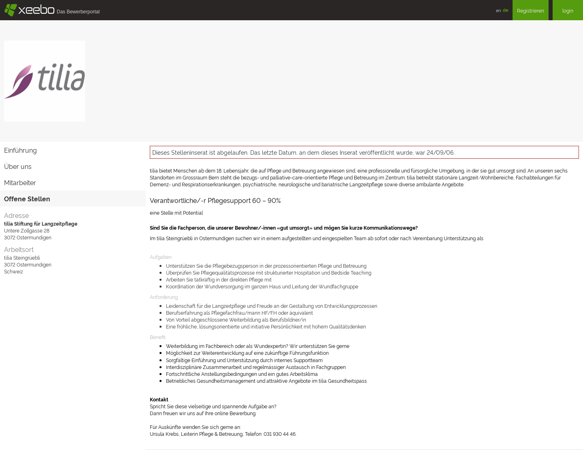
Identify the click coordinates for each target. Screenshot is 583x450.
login (567, 10)
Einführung (20, 149)
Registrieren (530, 10)
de (506, 10)
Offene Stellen (27, 198)
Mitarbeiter (20, 182)
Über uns (18, 166)
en (498, 10)
